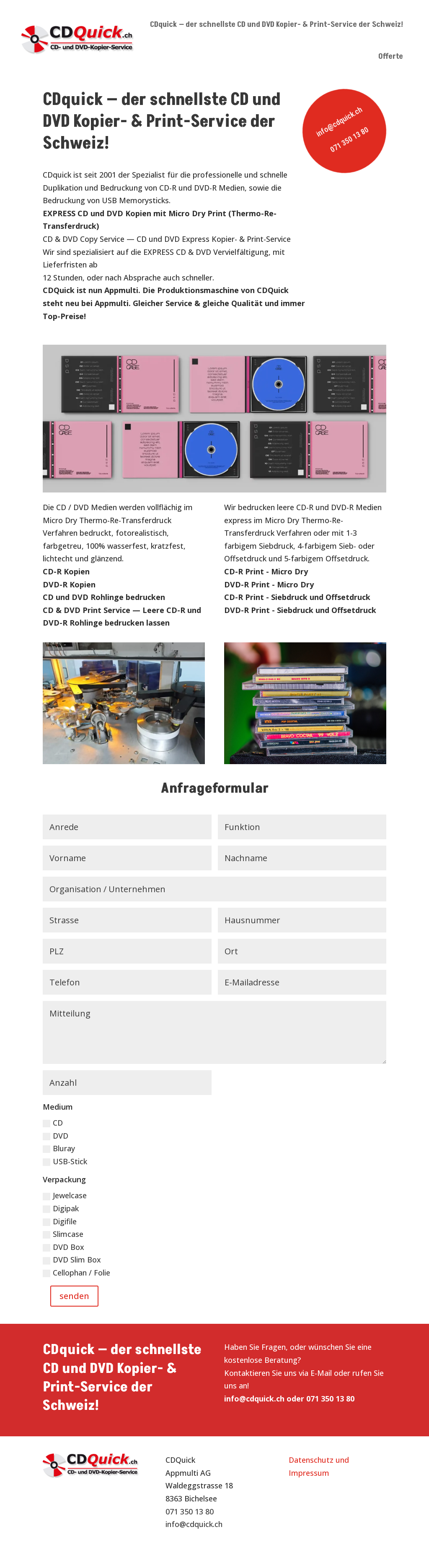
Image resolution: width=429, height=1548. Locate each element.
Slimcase (63, 1234)
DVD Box (63, 1247)
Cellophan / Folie (76, 1273)
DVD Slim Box (72, 1260)
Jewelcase (65, 1195)
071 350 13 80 (349, 139)
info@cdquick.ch (339, 122)
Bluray (59, 1148)
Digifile (60, 1221)
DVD (55, 1136)
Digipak (61, 1208)
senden (74, 1296)
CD (53, 1123)
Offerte (390, 56)
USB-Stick (65, 1161)
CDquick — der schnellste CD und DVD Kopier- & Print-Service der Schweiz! (276, 24)
